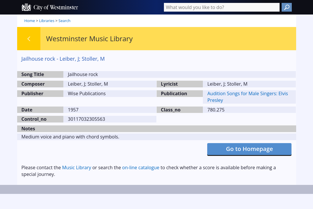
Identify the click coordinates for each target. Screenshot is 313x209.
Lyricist (169, 84)
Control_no (34, 119)
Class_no (171, 110)
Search (64, 20)
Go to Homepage (249, 149)
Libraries (46, 20)
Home (29, 20)
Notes (28, 128)
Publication (174, 93)
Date (27, 110)
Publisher (33, 93)
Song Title (33, 74)
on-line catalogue (140, 167)
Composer (33, 84)
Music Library (76, 167)
